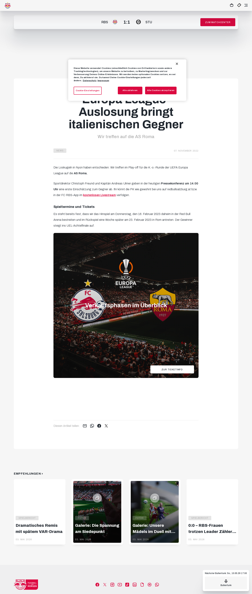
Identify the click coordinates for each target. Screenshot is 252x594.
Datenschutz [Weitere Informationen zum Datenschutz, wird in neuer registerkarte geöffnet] (90, 80)
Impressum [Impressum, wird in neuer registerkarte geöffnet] (103, 80)
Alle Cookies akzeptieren (161, 90)
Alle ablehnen (130, 90)
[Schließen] (177, 64)
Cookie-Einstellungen (87, 90)
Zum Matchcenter (218, 22)
